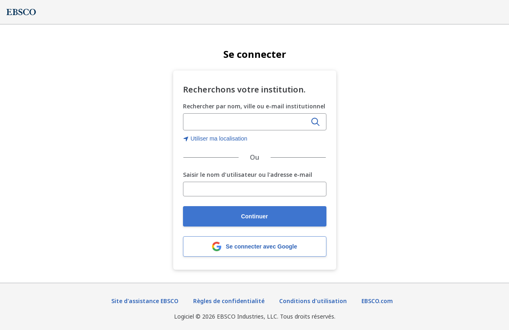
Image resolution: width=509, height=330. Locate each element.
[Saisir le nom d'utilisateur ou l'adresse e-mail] (254, 189)
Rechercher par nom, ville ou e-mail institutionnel (254, 106)
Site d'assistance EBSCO (144, 301)
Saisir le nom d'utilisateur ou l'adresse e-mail (247, 175)
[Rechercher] (315, 121)
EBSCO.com (377, 301)
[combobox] (246, 121)
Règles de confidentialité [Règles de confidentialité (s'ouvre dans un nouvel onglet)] (228, 301)
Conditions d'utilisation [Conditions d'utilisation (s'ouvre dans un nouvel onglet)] (313, 301)
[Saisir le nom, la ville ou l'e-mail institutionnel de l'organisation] (246, 122)
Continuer (254, 216)
